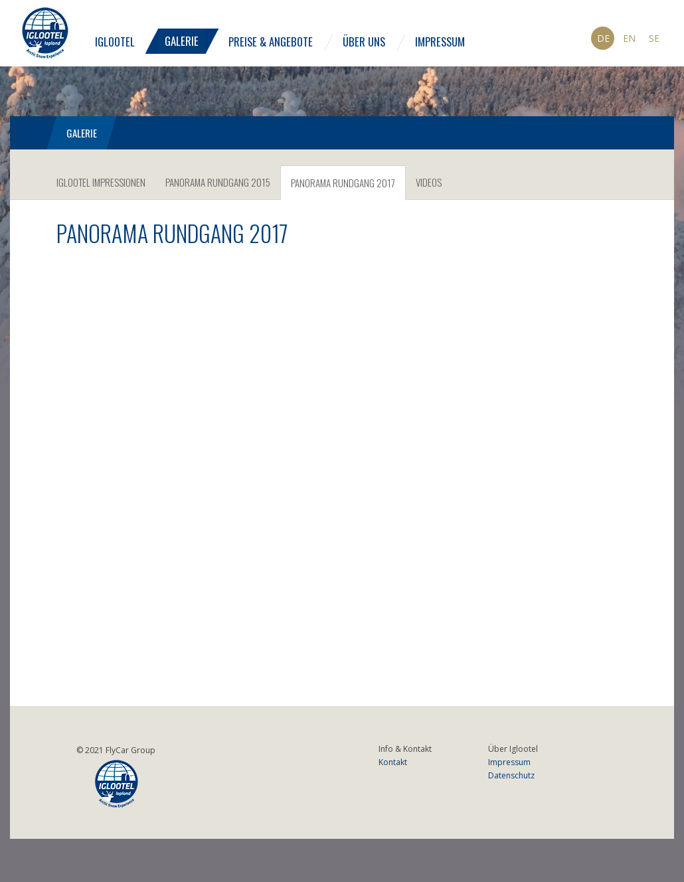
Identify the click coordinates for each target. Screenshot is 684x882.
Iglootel (115, 41)
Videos (429, 182)
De (603, 38)
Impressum (440, 41)
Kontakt (393, 762)
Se (654, 38)
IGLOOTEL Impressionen (100, 182)
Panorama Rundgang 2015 (217, 182)
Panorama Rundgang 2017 (343, 182)
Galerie (182, 41)
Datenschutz (511, 775)
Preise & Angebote (270, 41)
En (629, 38)
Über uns (364, 41)
